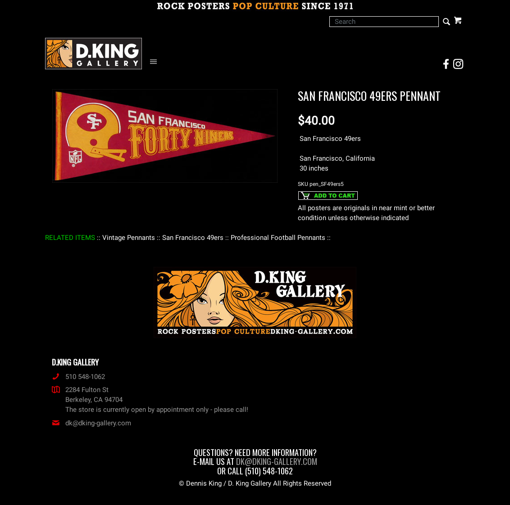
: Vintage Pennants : (129, 238)
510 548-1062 (78, 377)
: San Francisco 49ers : (193, 238)
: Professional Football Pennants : (278, 238)
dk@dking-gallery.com (91, 423)
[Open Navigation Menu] (155, 62)
